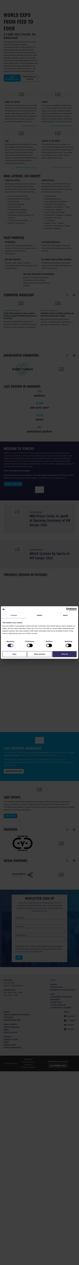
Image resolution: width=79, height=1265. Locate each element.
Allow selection (39, 654)
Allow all (64, 654)
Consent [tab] (14, 615)
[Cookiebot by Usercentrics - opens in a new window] (68, 609)
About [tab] (65, 615)
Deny (14, 654)
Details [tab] (39, 615)
